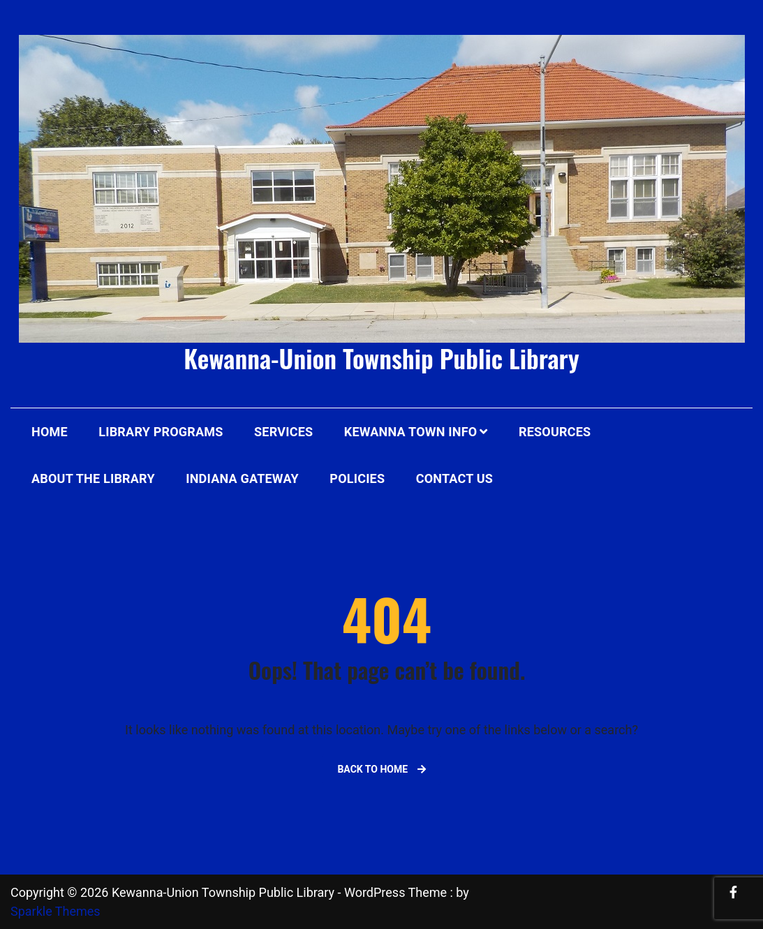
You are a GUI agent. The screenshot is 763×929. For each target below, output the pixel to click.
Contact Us (454, 478)
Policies (357, 478)
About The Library (93, 478)
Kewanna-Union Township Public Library (381, 357)
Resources (555, 431)
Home (49, 431)
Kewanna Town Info (410, 431)
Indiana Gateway (242, 478)
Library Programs (160, 431)
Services (283, 431)
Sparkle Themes (55, 911)
